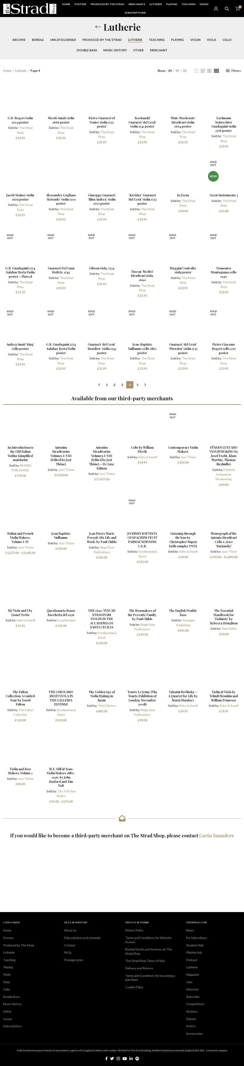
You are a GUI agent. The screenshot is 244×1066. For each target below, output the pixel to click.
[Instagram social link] (118, 1058)
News (190, 930)
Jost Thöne (66, 469)
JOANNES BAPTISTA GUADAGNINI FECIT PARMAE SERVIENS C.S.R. (142, 540)
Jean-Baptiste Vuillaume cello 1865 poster (142, 348)
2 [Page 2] (114, 384)
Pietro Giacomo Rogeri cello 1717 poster (224, 348)
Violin (7, 974)
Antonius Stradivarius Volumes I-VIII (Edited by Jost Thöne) (61, 455)
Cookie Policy (134, 987)
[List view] (196, 71)
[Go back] (98, 27)
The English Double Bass (183, 613)
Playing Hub (194, 952)
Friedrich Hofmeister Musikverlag (225, 474)
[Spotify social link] (137, 1058)
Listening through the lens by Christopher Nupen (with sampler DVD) (183, 540)
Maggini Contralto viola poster (183, 270)
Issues (7, 1019)
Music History (12, 1004)
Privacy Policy (134, 930)
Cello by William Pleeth (142, 449)
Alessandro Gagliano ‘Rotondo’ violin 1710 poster (61, 199)
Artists (191, 1026)
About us (70, 930)
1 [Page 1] (107, 384)
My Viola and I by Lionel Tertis (20, 613)
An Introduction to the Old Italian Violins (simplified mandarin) (20, 453)
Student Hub (195, 945)
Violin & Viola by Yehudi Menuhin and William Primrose (224, 696)
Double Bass (11, 996)
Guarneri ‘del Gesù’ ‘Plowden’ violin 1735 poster (183, 348)
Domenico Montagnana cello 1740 (224, 272)
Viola (6, 982)
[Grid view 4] (209, 71)
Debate (191, 1019)
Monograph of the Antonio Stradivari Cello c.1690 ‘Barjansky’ (224, 540)
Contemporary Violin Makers (183, 449)
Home (7, 70)
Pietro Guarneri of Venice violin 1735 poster (101, 122)
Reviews (192, 1011)
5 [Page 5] (137, 384)
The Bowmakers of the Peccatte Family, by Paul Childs (142, 615)
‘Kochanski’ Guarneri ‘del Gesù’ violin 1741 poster (142, 122)
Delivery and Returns (139, 968)
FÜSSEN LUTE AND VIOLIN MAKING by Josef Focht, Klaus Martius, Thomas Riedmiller (223, 455)
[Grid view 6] (216, 71)
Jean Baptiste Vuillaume (61, 536)
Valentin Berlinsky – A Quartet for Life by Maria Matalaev (183, 696)
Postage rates (73, 960)
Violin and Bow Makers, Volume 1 (20, 771)
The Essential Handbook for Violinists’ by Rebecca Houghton (224, 617)
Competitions (195, 1004)
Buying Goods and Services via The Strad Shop (148, 951)
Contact (69, 945)
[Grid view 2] (203, 71)
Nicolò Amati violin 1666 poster (61, 120)
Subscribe (192, 996)
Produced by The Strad (18, 945)
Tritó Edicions (107, 705)
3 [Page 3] (122, 384)
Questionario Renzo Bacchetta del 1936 (61, 613)
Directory (192, 989)
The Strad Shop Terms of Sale (145, 961)
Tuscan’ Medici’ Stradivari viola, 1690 (142, 276)
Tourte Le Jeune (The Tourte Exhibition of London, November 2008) (142, 698)
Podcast (191, 960)
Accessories (194, 1033)
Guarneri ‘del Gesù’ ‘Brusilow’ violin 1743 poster (101, 348)
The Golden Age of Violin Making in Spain (102, 696)
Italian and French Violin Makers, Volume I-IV (20, 538)
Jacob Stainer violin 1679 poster (20, 197)
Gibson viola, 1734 (101, 268)
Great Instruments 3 (223, 195)
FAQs (68, 952)
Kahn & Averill (148, 457)
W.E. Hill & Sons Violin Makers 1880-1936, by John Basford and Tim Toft (61, 777)
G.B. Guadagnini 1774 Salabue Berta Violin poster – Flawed (20, 272)
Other (7, 1011)
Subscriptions (12, 1026)
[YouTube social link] (124, 1058)
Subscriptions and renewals (82, 938)
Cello (6, 989)
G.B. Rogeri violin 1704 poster (20, 120)
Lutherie (21, 70)
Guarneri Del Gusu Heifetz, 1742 (61, 270)
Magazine (192, 974)
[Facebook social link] (106, 1058)
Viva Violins (229, 628)
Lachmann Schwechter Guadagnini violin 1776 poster (223, 124)
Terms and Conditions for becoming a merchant (150, 978)
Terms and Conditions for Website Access (148, 940)
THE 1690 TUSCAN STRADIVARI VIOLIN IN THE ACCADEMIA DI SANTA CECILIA (101, 619)
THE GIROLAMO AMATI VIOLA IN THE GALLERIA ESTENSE (61, 698)
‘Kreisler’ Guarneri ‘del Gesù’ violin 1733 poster (142, 199)
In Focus (183, 195)
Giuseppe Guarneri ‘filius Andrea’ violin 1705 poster (102, 199)
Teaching (9, 960)
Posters (8, 938)
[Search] (226, 8)
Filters (236, 70)
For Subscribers (196, 938)
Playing (8, 967)
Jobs (189, 982)
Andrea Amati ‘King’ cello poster (20, 346)
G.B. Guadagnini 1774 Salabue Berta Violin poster (61, 348)
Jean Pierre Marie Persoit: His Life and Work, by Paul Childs (102, 538)
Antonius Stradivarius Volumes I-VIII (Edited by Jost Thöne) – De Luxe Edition (101, 457)
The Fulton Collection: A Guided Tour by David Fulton (20, 698)
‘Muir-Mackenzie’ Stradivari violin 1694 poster (183, 122)
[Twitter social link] (112, 1058)
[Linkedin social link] (131, 1058)
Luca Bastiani (66, 620)
